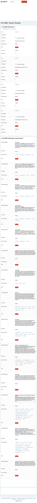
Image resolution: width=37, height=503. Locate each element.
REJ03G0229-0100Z (21, 231)
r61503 (34, 308)
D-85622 (17, 283)
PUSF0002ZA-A (32, 175)
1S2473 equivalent (27, 445)
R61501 (16, 308)
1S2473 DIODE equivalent (19, 445)
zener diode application (19, 415)
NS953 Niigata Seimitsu (22, 308)
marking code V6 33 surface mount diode (22, 412)
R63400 (26, 306)
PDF (16, 47)
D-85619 (20, 283)
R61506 (30, 306)
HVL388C (17, 154)
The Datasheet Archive (4, 1)
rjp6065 (25, 334)
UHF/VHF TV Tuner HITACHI (19, 450)
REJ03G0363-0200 (20, 186)
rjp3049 (22, 334)
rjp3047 (31, 332)
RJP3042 (33, 334)
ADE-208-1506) (28, 154)
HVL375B (24, 410)
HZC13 (31, 442)
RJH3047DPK (17, 334)
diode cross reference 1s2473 (20, 447)
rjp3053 (29, 334)
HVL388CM (17, 175)
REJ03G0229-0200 (21, 164)
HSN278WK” (17, 434)
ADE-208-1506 (30, 144)
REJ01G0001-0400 (18, 332)
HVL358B (17, 410)
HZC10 (21, 442)
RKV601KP (25, 363)
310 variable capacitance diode (30, 361)
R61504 (33, 306)
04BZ (28, 415)
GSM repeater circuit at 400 (20, 361)
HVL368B (20, 410)
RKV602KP (29, 363)
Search (24, 1)
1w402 (31, 415)
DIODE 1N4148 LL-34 (27, 450)
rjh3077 (27, 332)
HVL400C (17, 363)
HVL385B (28, 410)
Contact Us (19, 499)
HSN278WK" (17, 442)
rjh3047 (23, 332)
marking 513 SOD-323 (26, 417)
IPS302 (25, 415)
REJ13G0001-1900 (18, 306)
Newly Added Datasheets (6, 498)
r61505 (23, 306)
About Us (23, 499)
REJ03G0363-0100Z (20, 144)
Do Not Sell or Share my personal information (24, 498)
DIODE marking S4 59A (19, 417)
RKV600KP (21, 363)
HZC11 (24, 442)
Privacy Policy (13, 498)
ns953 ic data (29, 308)
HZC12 (28, 442)
